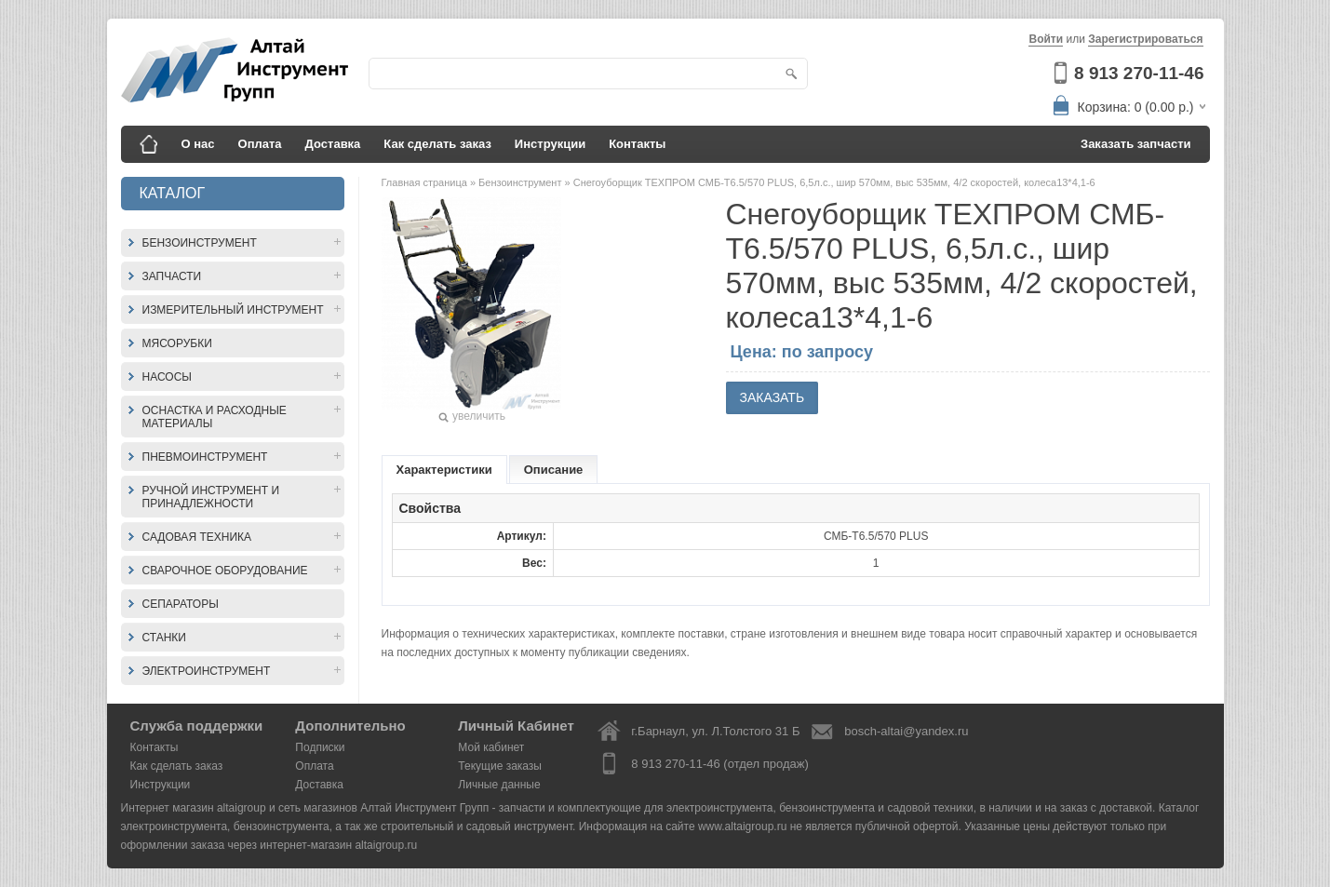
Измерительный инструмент (233, 309)
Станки (164, 637)
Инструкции (550, 144)
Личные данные (499, 784)
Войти (1045, 39)
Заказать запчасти (1136, 144)
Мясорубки (177, 343)
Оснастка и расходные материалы (214, 417)
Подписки (319, 747)
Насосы (167, 376)
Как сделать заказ (437, 144)
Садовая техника (197, 537)
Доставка (333, 144)
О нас (198, 144)
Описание (554, 470)
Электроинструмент (206, 671)
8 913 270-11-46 (1138, 73)
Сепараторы (180, 604)
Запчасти (172, 276)
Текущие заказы (500, 766)
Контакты (637, 144)
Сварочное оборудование (225, 570)
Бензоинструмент (199, 242)
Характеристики (444, 470)
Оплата (260, 144)
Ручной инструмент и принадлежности (211, 497)
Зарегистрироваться (1145, 39)
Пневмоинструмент (205, 457)
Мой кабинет (491, 747)
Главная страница (426, 182)
